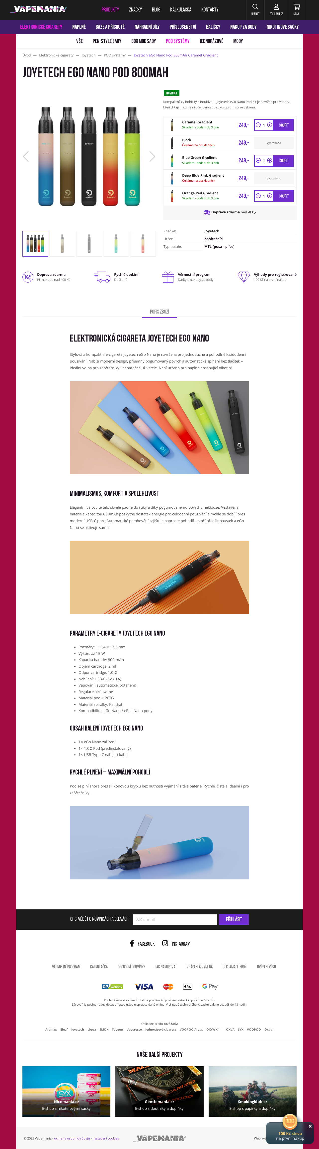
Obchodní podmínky (131, 967)
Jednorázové (211, 41)
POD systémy (178, 41)
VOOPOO (254, 1029)
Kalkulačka (99, 967)
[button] (255, 10)
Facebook (142, 944)
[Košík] (296, 10)
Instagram (176, 944)
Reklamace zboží (235, 967)
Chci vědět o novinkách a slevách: (99, 919)
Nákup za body (243, 27)
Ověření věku (266, 967)
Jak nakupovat (166, 967)
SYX (240, 1029)
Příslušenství (183, 27)
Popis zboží (159, 312)
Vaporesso (134, 1029)
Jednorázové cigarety (160, 1029)
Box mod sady (143, 41)
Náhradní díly (147, 27)
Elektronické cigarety (41, 27)
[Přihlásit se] (276, 10)
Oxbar (269, 1029)
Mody (238, 41)
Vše (79, 41)
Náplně (79, 27)
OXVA (230, 1029)
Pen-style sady (107, 41)
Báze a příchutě (110, 27)
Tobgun (117, 1029)
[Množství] (264, 125)
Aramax (51, 1029)
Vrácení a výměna (200, 967)
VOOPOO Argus (191, 1029)
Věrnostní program (66, 967)
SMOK (103, 1029)
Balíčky (213, 27)
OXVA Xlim (214, 1029)
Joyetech (211, 231)
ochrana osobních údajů (72, 1138)
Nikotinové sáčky (283, 27)
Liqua (91, 1029)
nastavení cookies (105, 1138)
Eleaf (64, 1029)
